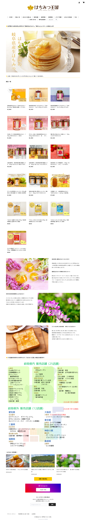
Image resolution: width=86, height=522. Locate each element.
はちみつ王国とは (27, 17)
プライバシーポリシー (11, 514)
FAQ (76, 17)
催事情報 (50, 17)
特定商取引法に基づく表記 (23, 514)
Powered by (43, 519)
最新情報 (43, 17)
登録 (52, 504)
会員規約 (33, 514)
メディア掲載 (58, 17)
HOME (11, 17)
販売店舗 (36, 17)
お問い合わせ (33, 19)
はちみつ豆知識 (68, 17)
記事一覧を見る (43, 479)
